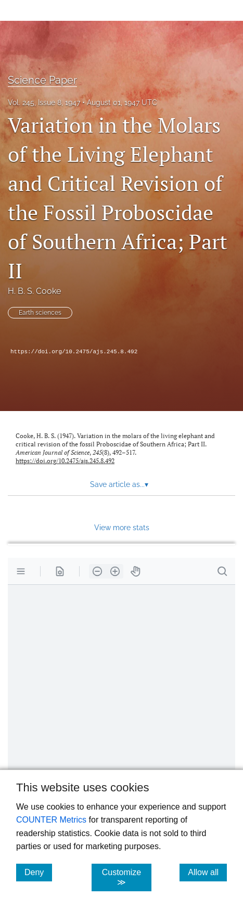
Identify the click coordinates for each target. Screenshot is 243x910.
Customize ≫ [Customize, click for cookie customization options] (126, 877)
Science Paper (42, 80)
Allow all (207, 872)
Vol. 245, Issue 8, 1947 (44, 102)
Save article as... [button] (119, 484)
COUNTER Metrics (51, 819)
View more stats (121, 527)
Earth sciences (40, 312)
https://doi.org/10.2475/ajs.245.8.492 (73, 352)
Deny (38, 872)
